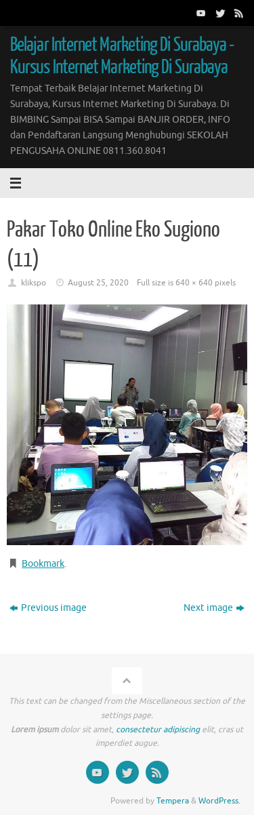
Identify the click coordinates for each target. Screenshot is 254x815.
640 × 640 (194, 282)
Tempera (172, 800)
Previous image (48, 608)
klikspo (33, 282)
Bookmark (43, 564)
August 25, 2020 (98, 282)
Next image (214, 608)
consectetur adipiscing (158, 729)
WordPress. (219, 800)
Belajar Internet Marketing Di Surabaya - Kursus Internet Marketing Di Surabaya (122, 56)
